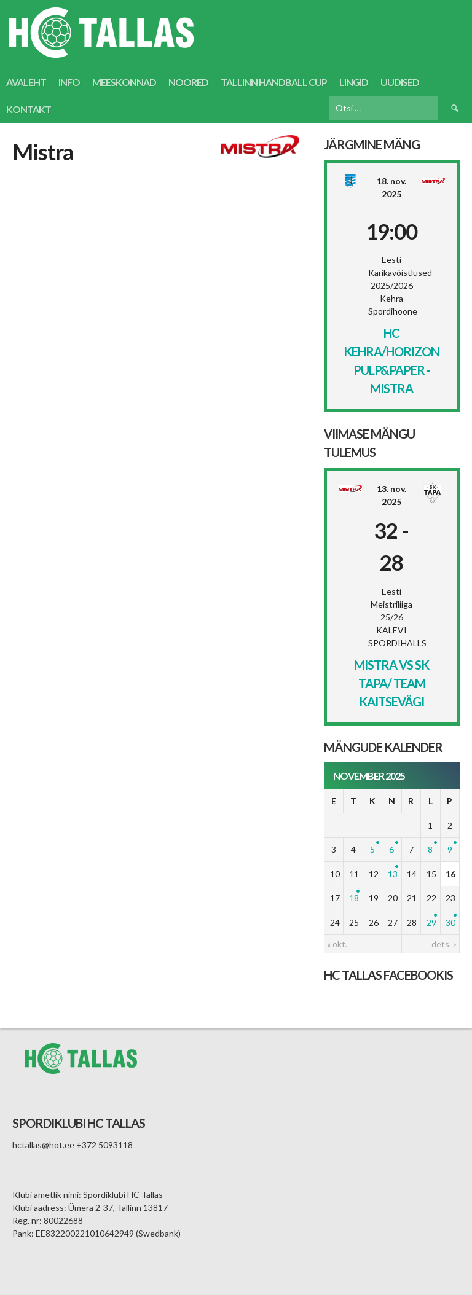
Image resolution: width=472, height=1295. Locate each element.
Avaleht (26, 82)
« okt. (337, 944)
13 (393, 874)
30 (450, 922)
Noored (188, 82)
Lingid (353, 82)
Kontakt (28, 109)
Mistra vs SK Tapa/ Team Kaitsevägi (391, 683)
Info (69, 82)
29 (431, 922)
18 (354, 898)
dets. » (444, 944)
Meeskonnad (124, 82)
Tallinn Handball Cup (274, 82)
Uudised (399, 82)
